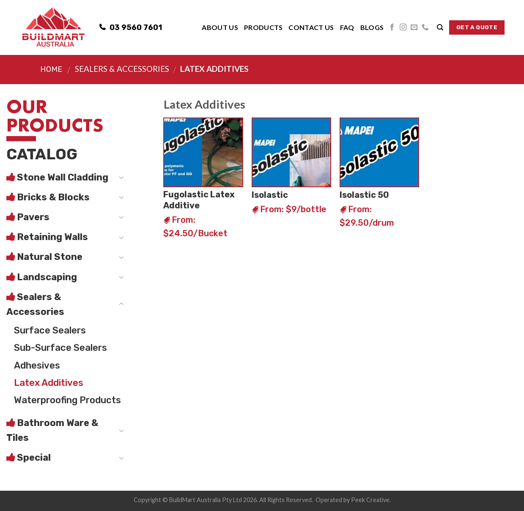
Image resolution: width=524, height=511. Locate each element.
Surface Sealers (50, 330)
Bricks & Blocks (53, 197)
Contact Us (311, 27)
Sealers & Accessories (122, 69)
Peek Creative (370, 499)
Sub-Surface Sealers (60, 347)
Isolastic (270, 195)
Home (51, 69)
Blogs (372, 27)
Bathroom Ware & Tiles (52, 430)
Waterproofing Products (67, 400)
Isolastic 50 (364, 195)
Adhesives (37, 365)
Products (263, 27)
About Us (220, 27)
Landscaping (47, 277)
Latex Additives (48, 382)
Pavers (33, 217)
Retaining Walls (52, 237)
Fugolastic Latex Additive (199, 199)
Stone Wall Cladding (62, 177)
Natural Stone (49, 256)
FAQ (347, 27)
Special (34, 457)
